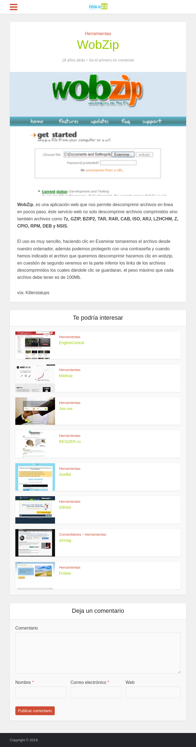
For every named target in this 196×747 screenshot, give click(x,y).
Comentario (26, 628)
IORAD (65, 507)
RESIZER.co (70, 441)
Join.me (66, 408)
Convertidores (70, 534)
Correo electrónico (89, 682)
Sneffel (65, 474)
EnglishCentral (71, 343)
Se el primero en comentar (111, 60)
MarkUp (66, 376)
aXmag (65, 540)
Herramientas (98, 33)
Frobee (65, 573)
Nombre (24, 682)
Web (130, 682)
